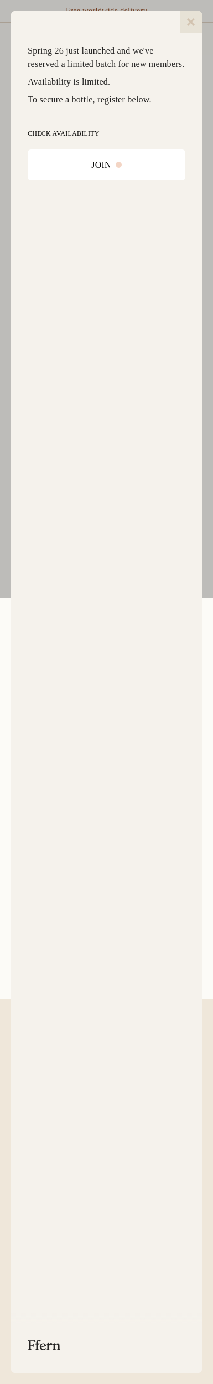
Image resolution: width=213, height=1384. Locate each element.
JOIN (106, 164)
